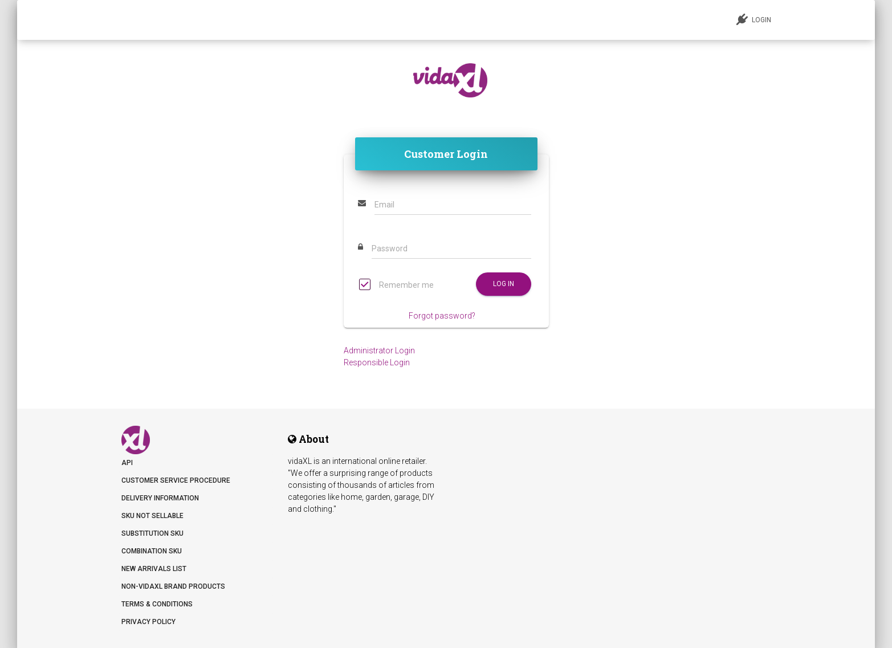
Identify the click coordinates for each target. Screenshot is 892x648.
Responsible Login (377, 362)
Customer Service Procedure (175, 480)
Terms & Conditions (157, 604)
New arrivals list (153, 569)
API (127, 463)
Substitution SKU (152, 533)
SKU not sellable (152, 516)
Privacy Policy (148, 622)
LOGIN (753, 19)
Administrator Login (379, 350)
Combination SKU (151, 551)
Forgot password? (442, 315)
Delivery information (160, 498)
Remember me (396, 286)
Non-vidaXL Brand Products (173, 586)
